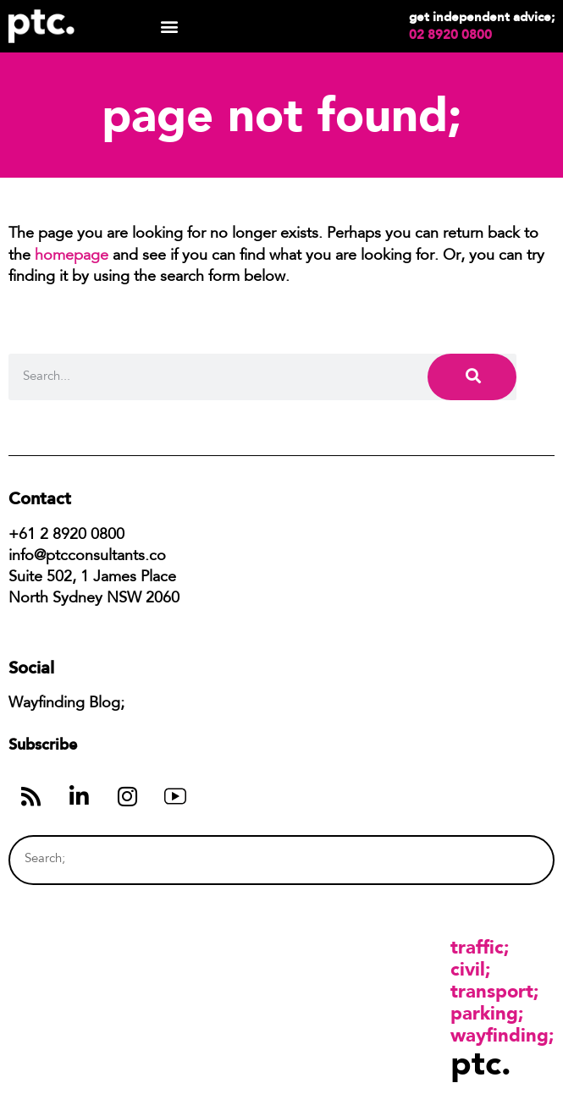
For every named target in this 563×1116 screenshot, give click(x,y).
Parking (484, 1013)
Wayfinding (499, 1035)
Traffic (477, 947)
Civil (467, 969)
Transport (491, 991)
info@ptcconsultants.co (87, 556)
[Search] (472, 377)
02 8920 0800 (450, 34)
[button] (169, 27)
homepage (71, 256)
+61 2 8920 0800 (66, 535)
